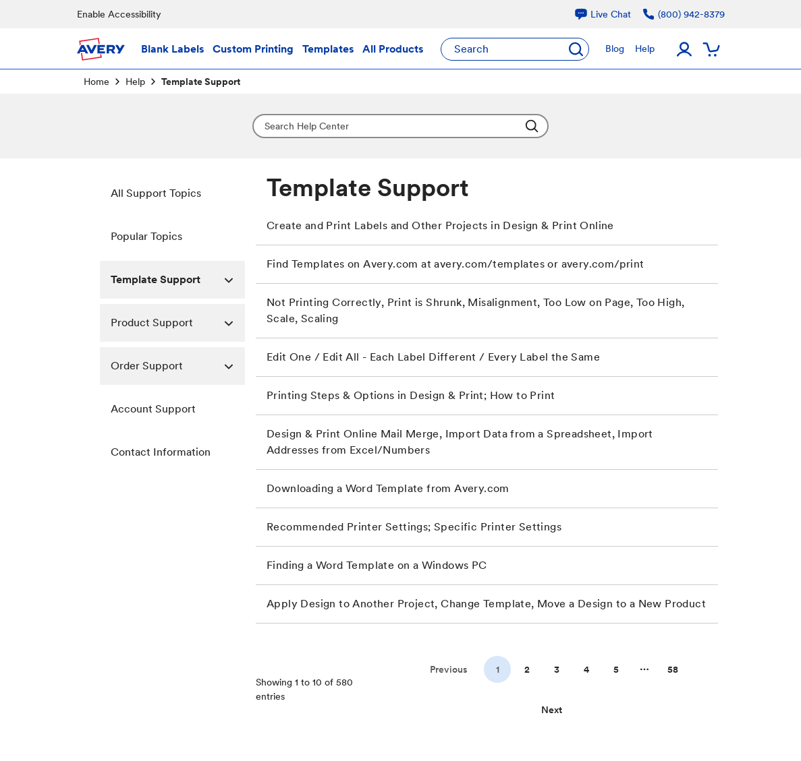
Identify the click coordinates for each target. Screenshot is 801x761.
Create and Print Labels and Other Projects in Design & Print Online (440, 225)
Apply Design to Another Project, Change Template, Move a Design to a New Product (486, 603)
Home (96, 81)
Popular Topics (146, 236)
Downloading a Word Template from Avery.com (388, 488)
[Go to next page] (551, 709)
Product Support (178, 323)
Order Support (178, 366)
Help (135, 81)
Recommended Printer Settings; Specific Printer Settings (414, 526)
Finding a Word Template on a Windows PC (377, 565)
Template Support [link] (200, 81)
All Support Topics (156, 193)
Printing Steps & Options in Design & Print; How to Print (411, 395)
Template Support (178, 280)
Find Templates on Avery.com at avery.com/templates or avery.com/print (455, 263)
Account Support (153, 408)
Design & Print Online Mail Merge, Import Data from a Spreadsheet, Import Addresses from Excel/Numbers (460, 441)
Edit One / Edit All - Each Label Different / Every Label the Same (433, 357)
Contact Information (161, 452)
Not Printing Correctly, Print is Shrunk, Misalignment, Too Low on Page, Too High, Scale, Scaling (475, 310)
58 (672, 669)
